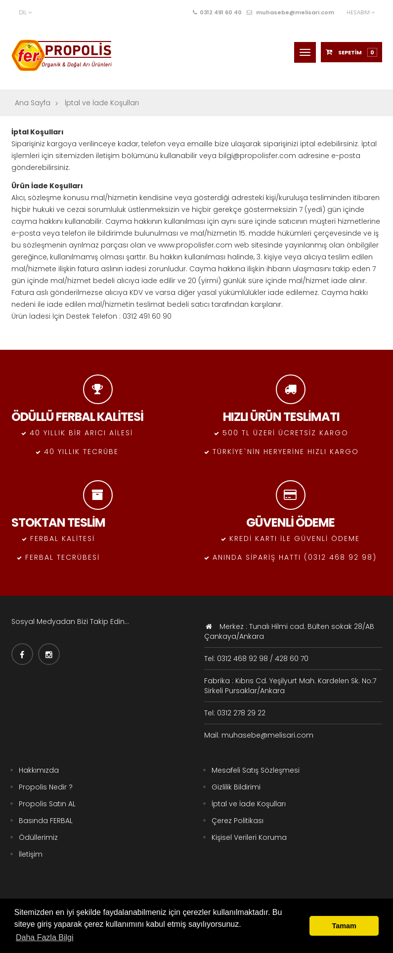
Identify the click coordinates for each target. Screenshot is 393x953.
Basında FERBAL (46, 821)
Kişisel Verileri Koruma (249, 837)
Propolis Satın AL (47, 804)
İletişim (31, 854)
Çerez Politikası (237, 821)
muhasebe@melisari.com (290, 12)
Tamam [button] (344, 926)
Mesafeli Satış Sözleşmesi (256, 770)
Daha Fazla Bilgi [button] (45, 937)
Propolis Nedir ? (46, 787)
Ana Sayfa (32, 103)
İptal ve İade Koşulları (249, 804)
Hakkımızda (39, 770)
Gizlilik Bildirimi (236, 787)
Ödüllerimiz (38, 837)
